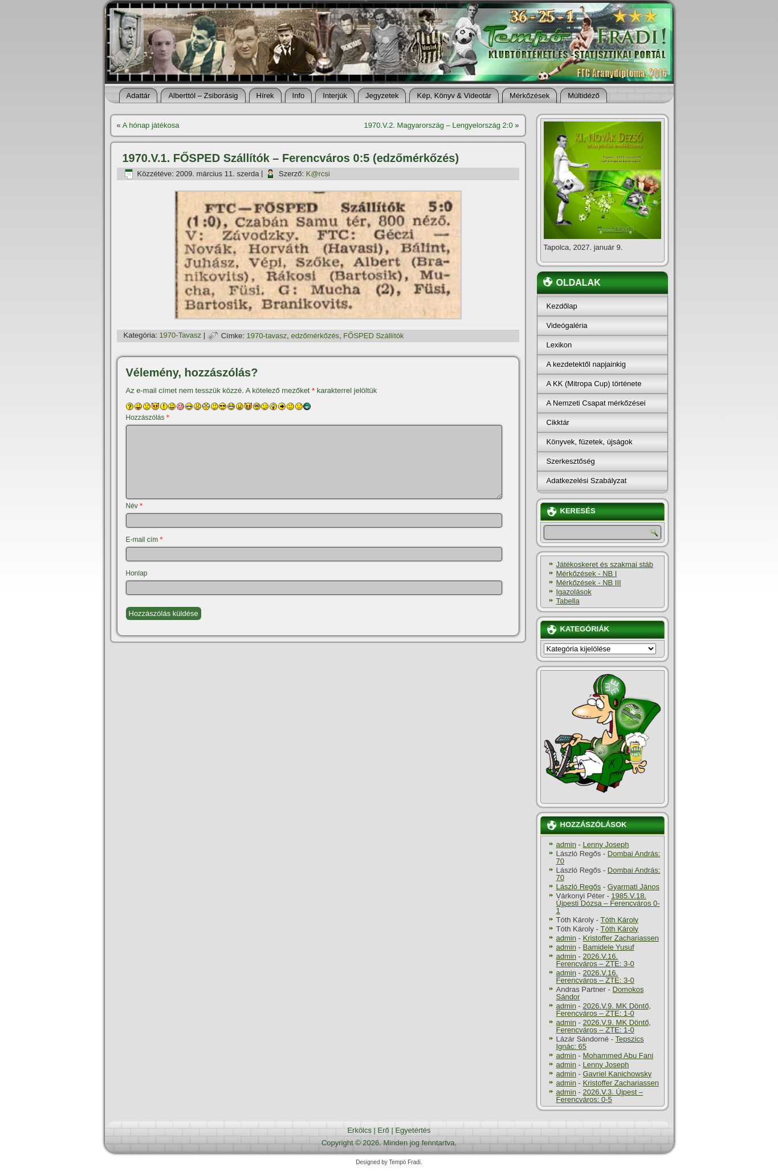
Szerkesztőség (571, 461)
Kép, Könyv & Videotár (454, 95)
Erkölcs (359, 1130)
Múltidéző (584, 95)
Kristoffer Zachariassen (620, 938)
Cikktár (558, 422)
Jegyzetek (382, 95)
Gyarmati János (633, 886)
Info (298, 95)
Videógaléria (567, 325)
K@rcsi (318, 173)
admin (566, 844)
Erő (383, 1130)
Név (134, 506)
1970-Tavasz (180, 335)
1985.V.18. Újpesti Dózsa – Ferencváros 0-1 (608, 903)
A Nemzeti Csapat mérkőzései (596, 403)
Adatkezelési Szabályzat (587, 480)
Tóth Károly (619, 919)
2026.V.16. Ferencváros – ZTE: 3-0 (595, 960)
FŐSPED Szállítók (373, 335)
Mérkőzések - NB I (586, 573)
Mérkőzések (529, 95)
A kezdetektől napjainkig (586, 364)
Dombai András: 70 (608, 857)
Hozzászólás (147, 418)
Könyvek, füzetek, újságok (590, 441)
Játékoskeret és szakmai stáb (605, 564)
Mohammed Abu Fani (618, 1055)
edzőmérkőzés (315, 335)
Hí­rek (265, 95)
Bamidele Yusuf (608, 947)
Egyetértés (412, 1130)
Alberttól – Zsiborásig (203, 95)
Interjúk (335, 95)
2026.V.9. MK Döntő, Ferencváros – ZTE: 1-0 (603, 1010)
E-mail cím (144, 540)
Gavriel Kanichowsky (617, 1073)
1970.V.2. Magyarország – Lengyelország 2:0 (438, 125)
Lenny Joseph (606, 844)
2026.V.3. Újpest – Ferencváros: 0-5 (599, 1096)
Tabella (568, 601)
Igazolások (574, 591)
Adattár (138, 95)
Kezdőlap (562, 306)
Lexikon (559, 345)
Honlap (137, 573)
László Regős (578, 886)
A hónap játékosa (151, 125)
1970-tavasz (267, 335)
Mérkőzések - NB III (588, 582)
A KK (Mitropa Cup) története (594, 383)
